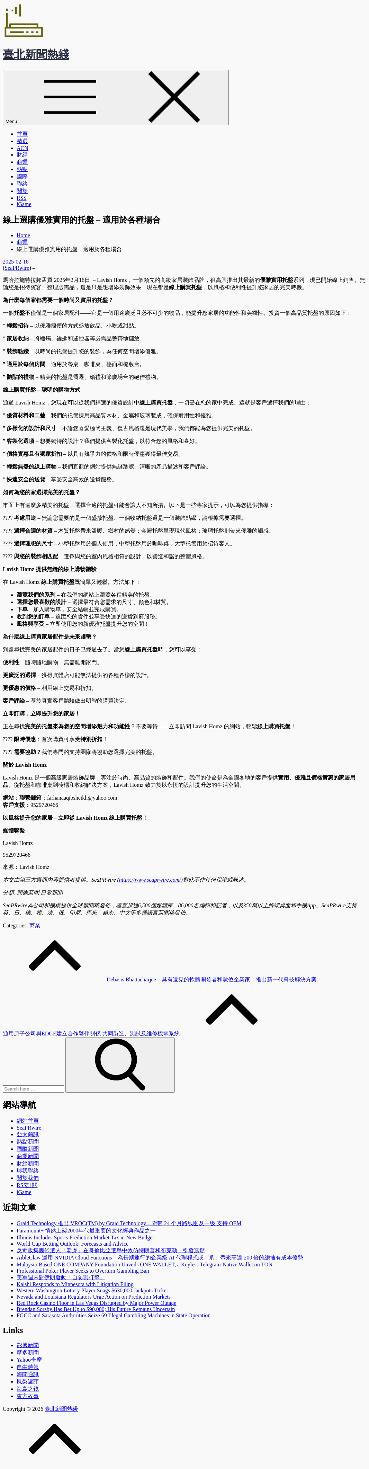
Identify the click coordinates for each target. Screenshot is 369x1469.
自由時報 (28, 1367)
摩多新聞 (28, 1352)
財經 (22, 155)
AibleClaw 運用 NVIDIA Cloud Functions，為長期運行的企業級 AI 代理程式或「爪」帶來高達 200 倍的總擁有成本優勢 (160, 1258)
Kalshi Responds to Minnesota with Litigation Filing (75, 1284)
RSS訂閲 (27, 1185)
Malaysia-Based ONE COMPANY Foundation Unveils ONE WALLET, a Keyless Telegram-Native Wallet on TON (144, 1264)
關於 (22, 191)
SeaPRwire (16, 268)
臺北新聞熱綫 (36, 54)
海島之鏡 (28, 1389)
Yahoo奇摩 (29, 1360)
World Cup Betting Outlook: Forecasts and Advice (72, 1244)
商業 (22, 162)
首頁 (22, 134)
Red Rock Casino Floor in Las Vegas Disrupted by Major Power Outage (96, 1303)
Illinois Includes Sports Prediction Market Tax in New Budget (85, 1237)
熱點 (22, 169)
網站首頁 (28, 1121)
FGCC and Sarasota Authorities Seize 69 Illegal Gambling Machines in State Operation (113, 1315)
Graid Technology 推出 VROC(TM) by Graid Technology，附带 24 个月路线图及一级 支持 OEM (129, 1223)
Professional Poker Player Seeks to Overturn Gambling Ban (83, 1271)
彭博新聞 (28, 1345)
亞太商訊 (28, 1134)
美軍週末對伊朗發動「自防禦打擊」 (61, 1277)
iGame (24, 204)
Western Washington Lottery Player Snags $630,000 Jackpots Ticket (92, 1290)
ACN (22, 148)
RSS (21, 198)
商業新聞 (28, 1156)
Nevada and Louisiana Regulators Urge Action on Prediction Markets (94, 1297)
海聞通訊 (28, 1374)
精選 (22, 141)
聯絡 (22, 184)
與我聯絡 (28, 1171)
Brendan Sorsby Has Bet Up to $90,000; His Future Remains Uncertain (96, 1309)
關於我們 (28, 1178)
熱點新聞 (28, 1142)
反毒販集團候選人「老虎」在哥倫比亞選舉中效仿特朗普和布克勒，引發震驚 (111, 1250)
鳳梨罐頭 (28, 1382)
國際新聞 (28, 1149)
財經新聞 (28, 1163)
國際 (22, 176)
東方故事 (28, 1396)
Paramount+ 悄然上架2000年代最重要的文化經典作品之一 (86, 1231)
